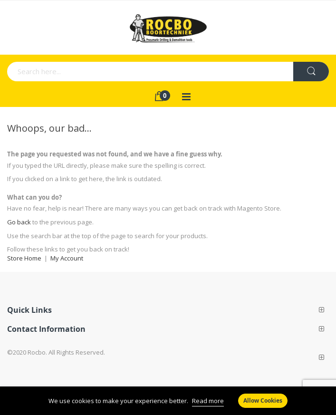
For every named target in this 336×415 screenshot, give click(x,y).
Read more (208, 400)
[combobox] (107, 71)
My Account (66, 258)
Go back (19, 222)
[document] (168, 401)
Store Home (24, 258)
